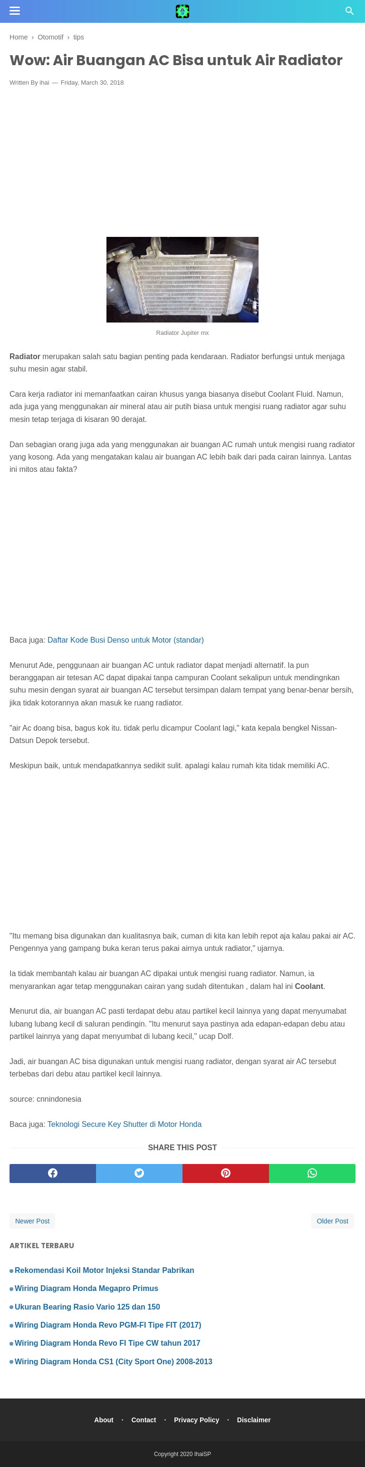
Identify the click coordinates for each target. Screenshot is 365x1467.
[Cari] (349, 14)
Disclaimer (254, 1420)
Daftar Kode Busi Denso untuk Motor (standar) (126, 640)
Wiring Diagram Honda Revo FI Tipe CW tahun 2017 (108, 1343)
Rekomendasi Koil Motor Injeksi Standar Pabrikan (104, 1270)
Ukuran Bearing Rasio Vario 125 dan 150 (87, 1307)
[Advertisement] (182, 164)
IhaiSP (202, 1454)
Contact (143, 1420)
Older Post (332, 1221)
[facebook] (53, 1173)
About (103, 1420)
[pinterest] (225, 1173)
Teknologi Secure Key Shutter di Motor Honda (125, 1124)
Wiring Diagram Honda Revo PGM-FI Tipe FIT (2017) (108, 1325)
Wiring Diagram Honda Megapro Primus (86, 1288)
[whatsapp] (312, 1173)
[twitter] (139, 1173)
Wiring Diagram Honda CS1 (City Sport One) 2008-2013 (113, 1362)
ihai (44, 82)
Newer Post (32, 1221)
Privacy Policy (196, 1420)
